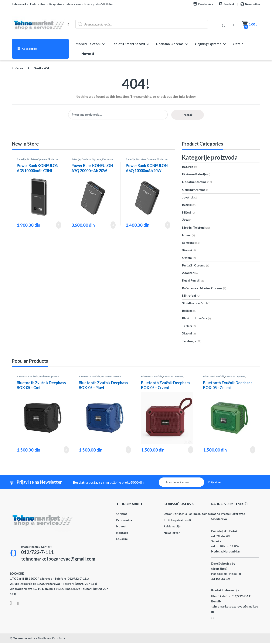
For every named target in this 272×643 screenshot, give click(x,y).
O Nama (122, 514)
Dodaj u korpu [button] (58, 225)
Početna (17, 68)
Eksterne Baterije (194, 174)
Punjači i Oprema (193, 265)
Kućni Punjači (191, 280)
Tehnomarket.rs (24, 638)
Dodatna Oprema (170, 44)
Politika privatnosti (177, 520)
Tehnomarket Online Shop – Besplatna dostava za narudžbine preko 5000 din (62, 4)
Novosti (87, 53)
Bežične (187, 310)
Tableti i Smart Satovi (128, 44)
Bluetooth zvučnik (194, 318)
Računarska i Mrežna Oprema (202, 288)
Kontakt (226, 4)
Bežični (187, 205)
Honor (186, 235)
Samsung (188, 242)
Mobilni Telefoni (88, 44)
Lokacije (122, 539)
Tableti (187, 326)
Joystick (188, 197)
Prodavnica (203, 4)
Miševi (186, 212)
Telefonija (189, 341)
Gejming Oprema (208, 44)
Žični (185, 220)
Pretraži (187, 114)
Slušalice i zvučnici (194, 303)
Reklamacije (172, 526)
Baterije (21, 159)
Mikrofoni (189, 295)
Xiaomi (187, 250)
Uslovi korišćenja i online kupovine (187, 514)
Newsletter (250, 4)
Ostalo (238, 44)
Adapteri (188, 273)
